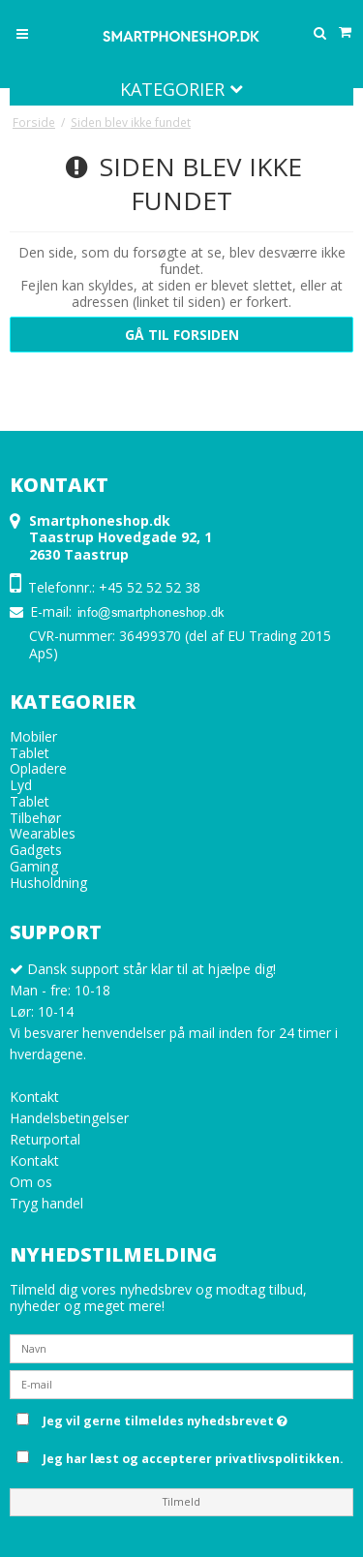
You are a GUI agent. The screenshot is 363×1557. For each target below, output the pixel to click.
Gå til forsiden (182, 334)
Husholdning (48, 882)
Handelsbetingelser (69, 1118)
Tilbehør (35, 818)
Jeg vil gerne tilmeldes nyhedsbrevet (195, 1417)
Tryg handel (46, 1203)
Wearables (43, 833)
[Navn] (181, 1347)
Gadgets (36, 849)
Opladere (38, 768)
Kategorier (181, 89)
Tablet (29, 753)
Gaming (34, 866)
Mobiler (33, 736)
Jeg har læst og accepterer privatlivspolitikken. (193, 1458)
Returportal (45, 1139)
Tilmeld (181, 1502)
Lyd (21, 785)
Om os (31, 1182)
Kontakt (34, 1096)
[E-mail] (181, 1383)
